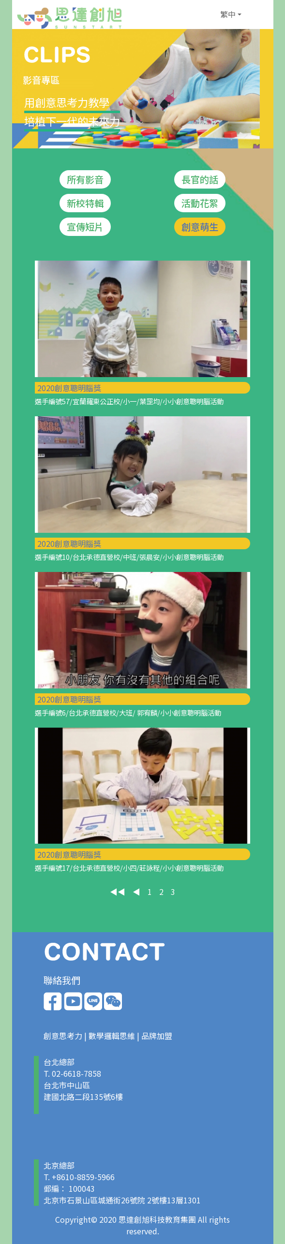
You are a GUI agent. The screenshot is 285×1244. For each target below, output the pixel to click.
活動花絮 (199, 203)
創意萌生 (199, 227)
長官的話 (199, 179)
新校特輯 (85, 203)
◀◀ (117, 891)
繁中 (228, 14)
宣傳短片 (85, 227)
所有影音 (85, 179)
